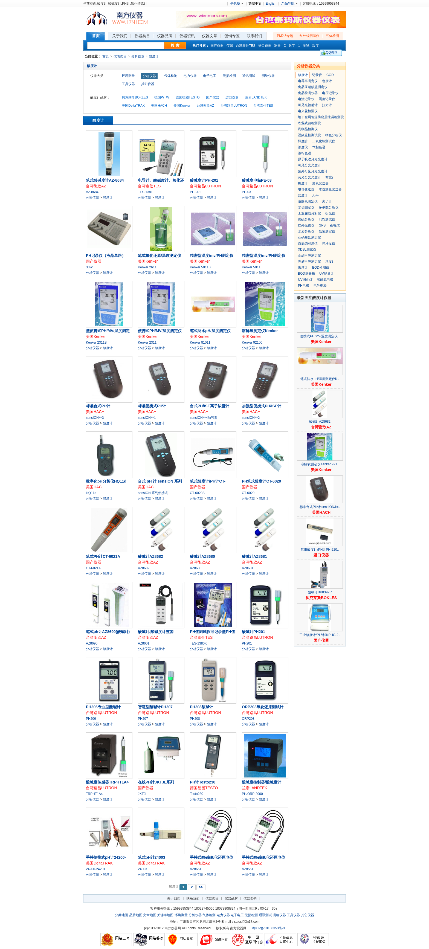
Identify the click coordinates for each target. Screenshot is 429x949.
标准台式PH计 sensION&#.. (320, 507)
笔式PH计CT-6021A (103, 556)
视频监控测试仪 (309, 135)
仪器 (230, 46)
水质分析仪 (306, 231)
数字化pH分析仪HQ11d (106, 481)
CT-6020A (197, 493)
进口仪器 (264, 46)
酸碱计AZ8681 (254, 556)
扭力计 (327, 105)
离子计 (327, 201)
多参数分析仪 (328, 207)
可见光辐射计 (308, 105)
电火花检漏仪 (308, 111)
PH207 (143, 719)
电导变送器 (306, 189)
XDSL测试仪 (307, 249)
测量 (277, 46)
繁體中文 (255, 3)
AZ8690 (91, 643)
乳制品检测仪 (308, 129)
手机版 (237, 3)
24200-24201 (95, 869)
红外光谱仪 (306, 225)
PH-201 (195, 192)
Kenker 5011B (200, 267)
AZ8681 (247, 568)
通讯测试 (248, 76)
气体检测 (332, 36)
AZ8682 (143, 568)
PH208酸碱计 (201, 707)
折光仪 (330, 213)
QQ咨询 (332, 52)
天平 (315, 195)
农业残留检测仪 (309, 123)
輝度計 (303, 141)
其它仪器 (147, 84)
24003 (142, 869)
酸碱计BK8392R (320, 592)
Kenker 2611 (147, 267)
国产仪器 (217, 46)
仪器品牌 (231, 898)
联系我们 (192, 898)
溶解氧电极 (325, 279)
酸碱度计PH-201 (204, 180)
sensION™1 (147, 418)
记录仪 (317, 75)
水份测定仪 (306, 207)
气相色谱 (318, 147)
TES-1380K (198, 643)
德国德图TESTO (188, 97)
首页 (105, 56)
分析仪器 (137, 56)
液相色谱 (304, 153)
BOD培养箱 (306, 273)
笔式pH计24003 (151, 857)
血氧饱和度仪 (308, 243)
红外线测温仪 (309, 36)
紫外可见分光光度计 (312, 171)
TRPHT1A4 (94, 794)
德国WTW (161, 97)
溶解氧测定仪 (308, 201)
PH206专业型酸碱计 (103, 707)
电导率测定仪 (308, 81)
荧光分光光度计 (309, 177)
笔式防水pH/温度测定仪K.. (319, 379)
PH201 (247, 643)
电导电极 (320, 286)
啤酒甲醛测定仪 (309, 261)
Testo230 (196, 794)
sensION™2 (251, 418)
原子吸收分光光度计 (312, 159)
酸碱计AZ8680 (202, 556)
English (271, 3)
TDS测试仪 (327, 219)
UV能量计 (326, 273)
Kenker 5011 (251, 267)
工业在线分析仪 (309, 213)
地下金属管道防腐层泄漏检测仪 (321, 117)
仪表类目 (120, 56)
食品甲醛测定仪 (309, 255)
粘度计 (330, 177)
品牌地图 (135, 915)
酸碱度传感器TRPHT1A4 (107, 782)
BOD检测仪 (320, 267)
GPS (322, 225)
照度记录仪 (327, 99)
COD (330, 75)
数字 (292, 46)
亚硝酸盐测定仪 (309, 237)
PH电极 (303, 286)
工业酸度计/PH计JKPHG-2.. (319, 635)
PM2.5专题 (285, 36)
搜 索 (175, 45)
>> (201, 887)
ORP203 (248, 719)
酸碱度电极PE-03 (257, 180)
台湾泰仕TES (245, 46)
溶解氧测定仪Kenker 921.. (320, 464)
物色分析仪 (333, 135)
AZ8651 (195, 869)
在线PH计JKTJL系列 (156, 782)
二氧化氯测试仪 (323, 141)
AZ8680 (195, 568)
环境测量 (128, 76)
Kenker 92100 (252, 342)
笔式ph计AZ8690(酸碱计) (108, 631)
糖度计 (303, 183)
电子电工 (209, 76)
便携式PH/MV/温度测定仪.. (320, 336)
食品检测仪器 (308, 93)
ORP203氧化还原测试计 (262, 707)
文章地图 (149, 915)
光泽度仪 (328, 243)
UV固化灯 (305, 279)
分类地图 (121, 915)
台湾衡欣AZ (205, 106)
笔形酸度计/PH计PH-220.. (320, 550)
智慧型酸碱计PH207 (155, 707)
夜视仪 (335, 225)
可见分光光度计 (309, 165)
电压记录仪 (330, 93)
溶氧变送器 (320, 183)
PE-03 (246, 192)
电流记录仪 (306, 99)
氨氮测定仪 (327, 231)
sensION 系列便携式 (153, 493)
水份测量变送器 (330, 189)
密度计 (303, 267)
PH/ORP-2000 (252, 794)
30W (89, 267)
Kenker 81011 (200, 342)
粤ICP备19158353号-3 (268, 928)
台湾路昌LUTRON (234, 106)
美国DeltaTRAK (133, 106)
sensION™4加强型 (204, 418)
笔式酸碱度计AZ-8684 (105, 180)
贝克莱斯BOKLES (135, 97)
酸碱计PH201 (253, 631)
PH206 (91, 719)
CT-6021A (93, 568)
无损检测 (229, 76)
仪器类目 (212, 898)
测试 (306, 46)
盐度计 (303, 195)
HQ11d (91, 493)
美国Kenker (181, 106)
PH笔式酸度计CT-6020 (261, 481)
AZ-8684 (92, 192)
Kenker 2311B (96, 342)
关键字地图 (165, 915)
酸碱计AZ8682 (150, 556)
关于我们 (173, 898)
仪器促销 (250, 898)
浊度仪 (303, 147)
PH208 (195, 719)
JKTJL (142, 794)
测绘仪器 (268, 76)
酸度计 (154, 56)
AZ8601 (143, 643)
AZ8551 (247, 869)
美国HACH (159, 106)
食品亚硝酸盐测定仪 (312, 87)
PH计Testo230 (202, 782)
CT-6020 (248, 493)
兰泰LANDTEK (256, 97)
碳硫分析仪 (306, 219)
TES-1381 (145, 192)
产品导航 (289, 3)
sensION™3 (95, 418)
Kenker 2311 (147, 342)
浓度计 (330, 261)
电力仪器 (190, 76)
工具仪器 (128, 84)
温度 (315, 46)
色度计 (327, 81)
